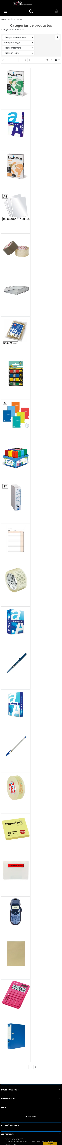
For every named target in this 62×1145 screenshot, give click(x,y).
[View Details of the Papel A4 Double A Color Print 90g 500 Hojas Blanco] (16, 125)
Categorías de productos (11, 19)
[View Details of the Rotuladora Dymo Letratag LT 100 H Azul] (16, 912)
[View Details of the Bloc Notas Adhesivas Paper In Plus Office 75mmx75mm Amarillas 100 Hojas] (16, 829)
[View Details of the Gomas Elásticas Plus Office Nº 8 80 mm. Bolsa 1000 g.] (16, 332)
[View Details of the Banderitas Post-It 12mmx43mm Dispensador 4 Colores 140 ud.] (16, 373)
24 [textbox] (47, 60)
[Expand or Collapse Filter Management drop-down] (57, 37)
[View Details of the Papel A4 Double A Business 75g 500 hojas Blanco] (16, 705)
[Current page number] (25, 60)
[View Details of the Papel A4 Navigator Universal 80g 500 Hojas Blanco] (16, 83)
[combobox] (48, 60)
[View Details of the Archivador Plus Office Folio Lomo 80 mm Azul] (16, 1036)
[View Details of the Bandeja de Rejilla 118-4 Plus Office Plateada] (16, 290)
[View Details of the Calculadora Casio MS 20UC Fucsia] (16, 995)
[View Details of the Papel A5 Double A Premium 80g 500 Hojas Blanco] (16, 622)
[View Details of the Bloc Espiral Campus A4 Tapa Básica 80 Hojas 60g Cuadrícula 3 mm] (16, 415)
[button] (30, 60)
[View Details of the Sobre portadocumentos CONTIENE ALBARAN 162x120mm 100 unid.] (16, 870)
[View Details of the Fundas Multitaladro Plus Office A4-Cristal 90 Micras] (16, 208)
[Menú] (5, 11)
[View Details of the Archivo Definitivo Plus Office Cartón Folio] (16, 497)
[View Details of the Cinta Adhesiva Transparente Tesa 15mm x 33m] (16, 788)
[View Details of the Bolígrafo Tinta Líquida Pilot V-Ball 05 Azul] (16, 663)
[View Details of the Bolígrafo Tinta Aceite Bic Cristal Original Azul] (16, 746)
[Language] (56, 11)
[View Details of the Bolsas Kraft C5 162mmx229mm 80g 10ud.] (16, 953)
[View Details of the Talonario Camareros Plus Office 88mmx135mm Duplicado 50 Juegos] (16, 539)
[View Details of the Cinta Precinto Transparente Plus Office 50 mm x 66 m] (16, 249)
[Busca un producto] (31, 11)
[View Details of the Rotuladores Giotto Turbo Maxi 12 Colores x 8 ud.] (16, 456)
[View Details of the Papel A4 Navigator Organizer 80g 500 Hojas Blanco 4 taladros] (16, 166)
